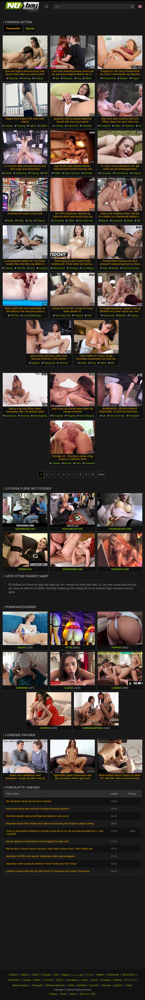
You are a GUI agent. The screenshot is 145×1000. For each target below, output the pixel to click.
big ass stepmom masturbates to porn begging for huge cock (37, 841)
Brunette (88, 173)
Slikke (88, 78)
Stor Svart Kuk (62, 315)
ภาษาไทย (48, 980)
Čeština (117, 980)
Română (81, 985)
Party (78, 463)
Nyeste (30, 28)
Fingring (39, 78)
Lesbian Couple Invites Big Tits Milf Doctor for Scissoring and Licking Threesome (47, 871)
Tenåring (73, 268)
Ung (79, 78)
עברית (90, 974)
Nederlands (113, 974)
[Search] (132, 6)
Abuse (73, 994)
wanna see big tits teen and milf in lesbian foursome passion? (38, 808)
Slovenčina (14, 980)
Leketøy (9, 125)
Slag (105, 268)
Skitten (8, 173)
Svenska (94, 985)
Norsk (37, 980)
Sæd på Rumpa (131, 268)
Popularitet (13, 28)
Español (118, 985)
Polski (71, 985)
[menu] (46, 6)
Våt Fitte (21, 268)
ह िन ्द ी (130, 980)
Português (37, 985)
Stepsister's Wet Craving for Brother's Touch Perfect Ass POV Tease (41, 863)
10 (92, 474)
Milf (139, 220)
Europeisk (105, 125)
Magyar (66, 974)
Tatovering (21, 173)
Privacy (53, 994)
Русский (106, 985)
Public (21, 220)
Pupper (135, 78)
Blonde (104, 220)
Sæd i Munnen (72, 173)
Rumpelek (134, 415)
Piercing (26, 78)
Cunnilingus (88, 268)
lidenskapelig (40, 415)
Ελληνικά (105, 980)
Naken (32, 125)
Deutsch (13, 974)
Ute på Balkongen (32, 315)
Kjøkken (35, 363)
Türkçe (128, 985)
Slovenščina (128, 974)
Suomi (84, 980)
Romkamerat (109, 78)
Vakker (43, 125)
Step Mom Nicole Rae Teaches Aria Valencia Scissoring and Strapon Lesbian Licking (50, 823)
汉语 (56, 974)
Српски (27, 980)
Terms (63, 994)
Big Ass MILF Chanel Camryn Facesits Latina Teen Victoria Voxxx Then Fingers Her (49, 848)
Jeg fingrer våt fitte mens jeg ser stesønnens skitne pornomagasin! (40, 856)
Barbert (124, 78)
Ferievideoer (121, 173)
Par (140, 125)
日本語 (34, 974)
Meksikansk (59, 268)
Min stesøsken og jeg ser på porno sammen (28, 801)
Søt (57, 78)
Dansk (94, 980)
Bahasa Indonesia (55, 985)
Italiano (24, 974)
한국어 (59, 980)
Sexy (32, 268)
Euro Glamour (85, 220)
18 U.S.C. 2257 (88, 994)
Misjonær (68, 78)
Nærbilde (87, 125)
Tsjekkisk (129, 125)
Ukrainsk (24, 415)
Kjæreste (13, 78)
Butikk (10, 220)
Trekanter (90, 463)
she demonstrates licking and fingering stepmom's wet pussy (37, 816)
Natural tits (72, 125)
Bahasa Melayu (21, 985)
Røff (45, 173)
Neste (101, 474)
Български (72, 980)
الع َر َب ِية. (78, 974)
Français (46, 974)
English (100, 974)
